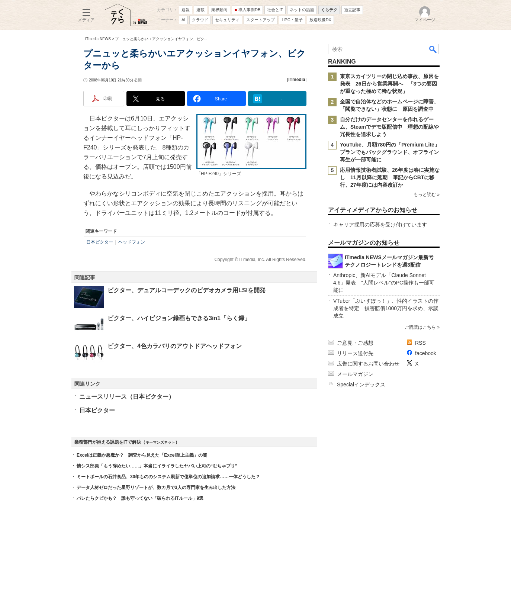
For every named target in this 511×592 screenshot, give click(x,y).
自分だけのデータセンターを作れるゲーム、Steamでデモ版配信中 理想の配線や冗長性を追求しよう (389, 126)
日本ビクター (99, 242)
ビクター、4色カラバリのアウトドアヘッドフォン (174, 346)
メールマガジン (355, 374)
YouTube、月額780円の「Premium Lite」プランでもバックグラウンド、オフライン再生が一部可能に (390, 152)
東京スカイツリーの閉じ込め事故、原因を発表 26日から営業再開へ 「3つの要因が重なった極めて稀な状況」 (389, 83)
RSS (420, 343)
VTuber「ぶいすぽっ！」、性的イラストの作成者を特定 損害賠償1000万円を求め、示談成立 (385, 308)
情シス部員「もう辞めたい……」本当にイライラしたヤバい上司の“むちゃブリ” (157, 466)
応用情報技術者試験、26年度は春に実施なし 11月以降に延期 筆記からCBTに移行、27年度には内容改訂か (390, 177)
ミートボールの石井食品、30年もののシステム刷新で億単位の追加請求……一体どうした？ (168, 476)
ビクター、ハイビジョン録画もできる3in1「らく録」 (178, 318)
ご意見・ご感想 (355, 343)
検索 (433, 49)
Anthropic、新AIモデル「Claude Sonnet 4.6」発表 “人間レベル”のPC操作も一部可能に (383, 282)
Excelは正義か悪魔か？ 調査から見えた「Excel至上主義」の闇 (142, 455)
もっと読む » (427, 194)
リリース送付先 (355, 353)
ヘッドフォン (131, 242)
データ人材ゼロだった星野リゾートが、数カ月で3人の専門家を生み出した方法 (156, 487)
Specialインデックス (361, 384)
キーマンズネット (160, 442)
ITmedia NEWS (98, 39)
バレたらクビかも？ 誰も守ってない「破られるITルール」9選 (140, 498)
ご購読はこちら (420, 327)
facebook (425, 353)
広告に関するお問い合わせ (368, 364)
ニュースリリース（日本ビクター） (126, 396)
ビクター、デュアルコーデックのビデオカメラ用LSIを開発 (186, 290)
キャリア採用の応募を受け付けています (380, 225)
